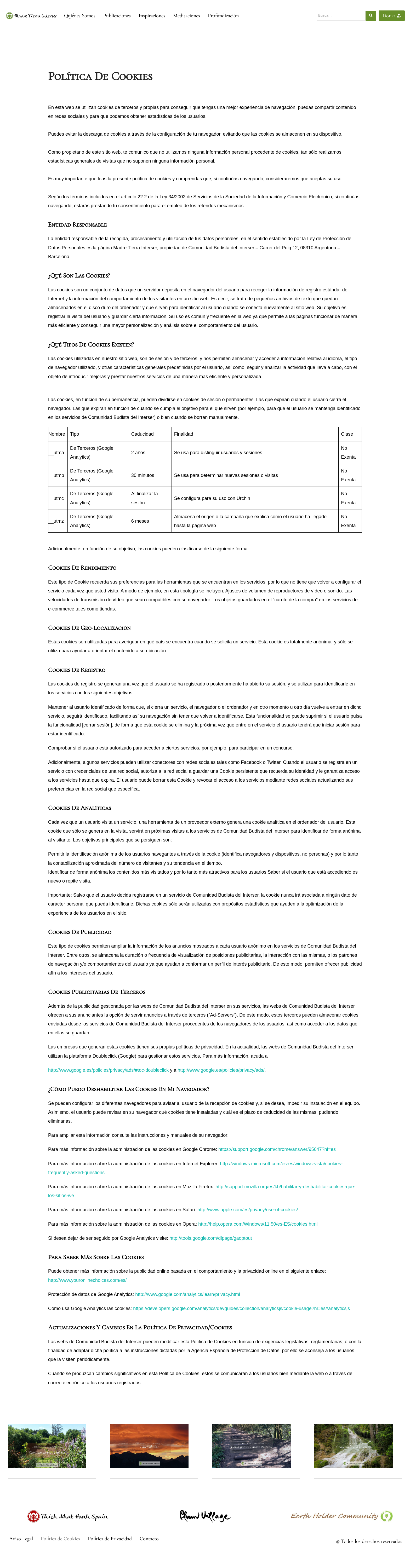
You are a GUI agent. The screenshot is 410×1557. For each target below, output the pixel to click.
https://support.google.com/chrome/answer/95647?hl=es (277, 1149)
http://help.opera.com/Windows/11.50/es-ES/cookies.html (257, 1224)
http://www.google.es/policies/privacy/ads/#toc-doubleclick (108, 1070)
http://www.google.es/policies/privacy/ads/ (221, 1070)
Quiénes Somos (79, 16)
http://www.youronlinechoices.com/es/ (87, 1280)
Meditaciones (186, 16)
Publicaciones (117, 16)
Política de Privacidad (110, 1539)
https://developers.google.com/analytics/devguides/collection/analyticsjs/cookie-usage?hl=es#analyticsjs (241, 1308)
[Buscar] (341, 15)
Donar (392, 16)
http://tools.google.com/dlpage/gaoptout (210, 1238)
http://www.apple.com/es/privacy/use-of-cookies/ (247, 1209)
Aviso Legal (21, 1539)
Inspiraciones (152, 16)
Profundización (223, 16)
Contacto (149, 1539)
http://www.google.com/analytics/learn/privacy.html (187, 1294)
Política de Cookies (60, 1539)
